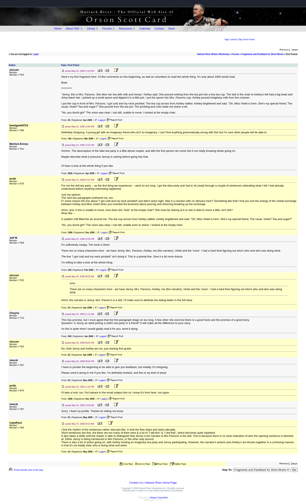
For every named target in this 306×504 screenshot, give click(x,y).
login (227, 39)
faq (240, 39)
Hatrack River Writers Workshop (213, 54)
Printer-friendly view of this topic (25, 470)
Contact (159, 28)
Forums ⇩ (108, 28)
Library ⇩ (92, 28)
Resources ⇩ (127, 28)
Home (58, 28)
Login (36, 54)
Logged (101, 120)
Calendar (144, 28)
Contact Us (136, 482)
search (234, 39)
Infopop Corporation (159, 497)
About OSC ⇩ (74, 28)
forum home (249, 39)
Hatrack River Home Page (161, 482)
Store (171, 28)
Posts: (65, 120)
